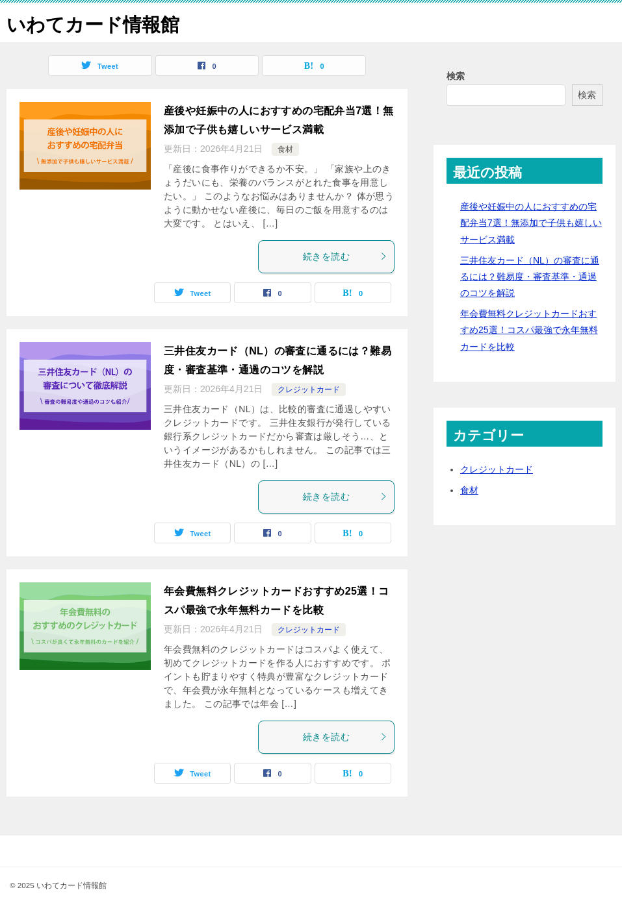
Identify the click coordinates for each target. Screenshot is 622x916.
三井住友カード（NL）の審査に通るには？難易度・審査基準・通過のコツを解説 (529, 276)
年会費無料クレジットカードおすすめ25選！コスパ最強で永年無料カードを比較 (529, 329)
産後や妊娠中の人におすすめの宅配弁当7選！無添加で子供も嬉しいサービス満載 (531, 222)
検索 (456, 76)
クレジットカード (309, 389)
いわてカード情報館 (95, 22)
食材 (285, 149)
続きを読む (345, 256)
